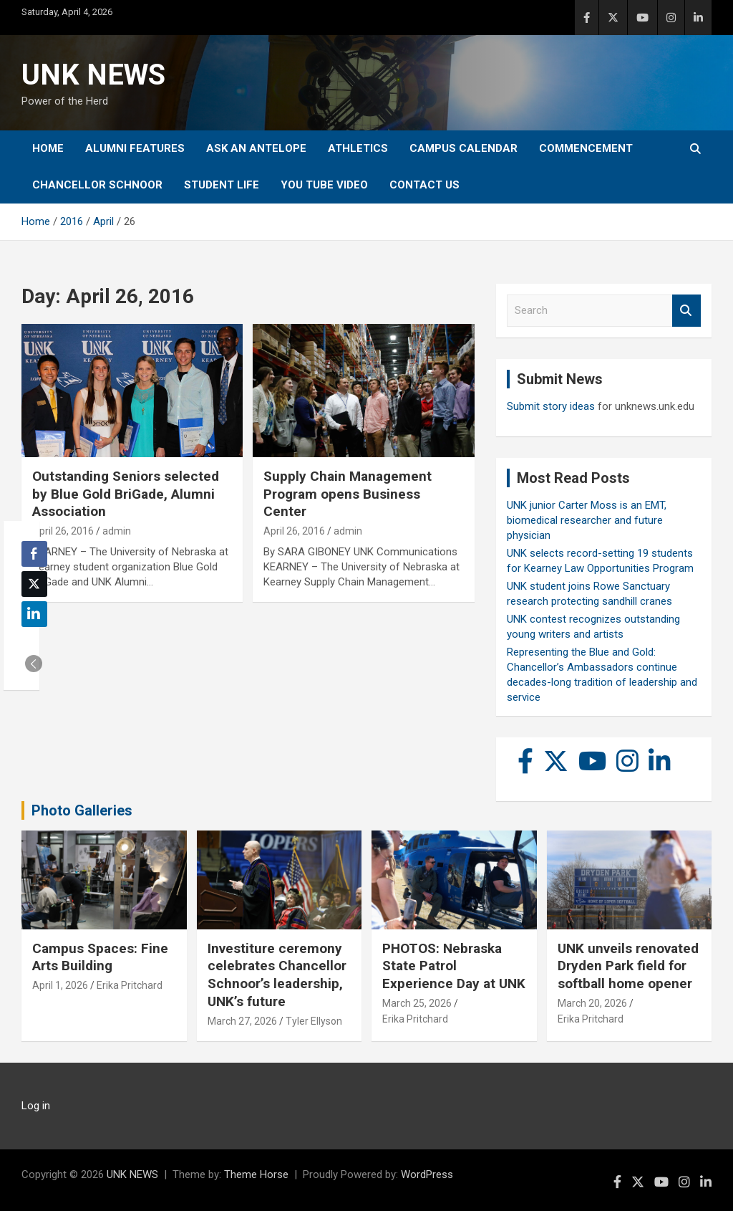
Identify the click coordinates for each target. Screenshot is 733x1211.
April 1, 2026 (60, 985)
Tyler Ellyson (314, 1021)
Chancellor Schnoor (97, 184)
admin (116, 531)
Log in (35, 1105)
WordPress (427, 1174)
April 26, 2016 (63, 531)
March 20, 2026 (592, 1003)
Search (686, 311)
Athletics (358, 148)
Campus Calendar (463, 148)
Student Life (221, 184)
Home (48, 148)
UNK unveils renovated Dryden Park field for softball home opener (628, 966)
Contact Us (424, 184)
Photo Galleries (81, 810)
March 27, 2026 (242, 1021)
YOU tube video (324, 184)
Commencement (586, 148)
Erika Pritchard (129, 985)
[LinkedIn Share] (34, 614)
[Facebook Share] (34, 554)
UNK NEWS (93, 75)
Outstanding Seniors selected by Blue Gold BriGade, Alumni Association (125, 494)
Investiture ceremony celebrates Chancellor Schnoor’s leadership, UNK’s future (277, 975)
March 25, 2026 (417, 1003)
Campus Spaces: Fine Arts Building (100, 957)
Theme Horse (256, 1174)
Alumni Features (135, 148)
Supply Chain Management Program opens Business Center (347, 494)
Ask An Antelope (256, 148)
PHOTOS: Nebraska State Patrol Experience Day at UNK (453, 966)
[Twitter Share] (34, 584)
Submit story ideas (551, 406)
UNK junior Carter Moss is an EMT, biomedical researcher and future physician (586, 520)
